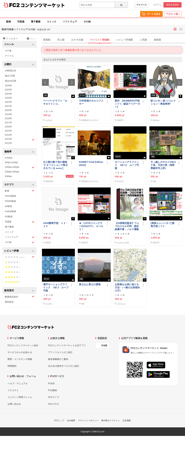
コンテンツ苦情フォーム (20, 397)
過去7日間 (10, 75)
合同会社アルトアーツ (89, 120)
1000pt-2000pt (19, 167)
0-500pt (8, 157)
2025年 (8, 89)
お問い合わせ (14, 404)
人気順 (143, 39)
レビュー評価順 (124, 39)
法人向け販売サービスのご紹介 (63, 366)
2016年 (8, 126)
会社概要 (71, 420)
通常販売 (9, 302)
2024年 (8, 93)
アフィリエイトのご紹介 (60, 352)
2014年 (8, 135)
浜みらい (156, 120)
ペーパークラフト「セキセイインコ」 (55, 102)
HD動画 (9, 216)
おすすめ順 (77, 39)
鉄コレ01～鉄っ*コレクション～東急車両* (163, 102)
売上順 (60, 39)
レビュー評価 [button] (19, 251)
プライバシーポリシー (88, 420)
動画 (8, 21)
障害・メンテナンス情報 (20, 359)
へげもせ (48, 120)
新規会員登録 (172, 5)
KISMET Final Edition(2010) (91, 163)
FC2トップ (59, 420)
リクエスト (13, 390)
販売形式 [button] (19, 290)
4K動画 (8, 206)
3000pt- (8, 176)
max (154, 181)
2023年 (8, 98)
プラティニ (121, 303)
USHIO (48, 242)
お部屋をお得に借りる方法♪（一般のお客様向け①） (127, 287)
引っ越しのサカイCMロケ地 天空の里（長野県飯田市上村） (163, 165)
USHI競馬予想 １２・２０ (55, 225)
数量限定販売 (19, 296)
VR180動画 (10, 196)
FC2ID (51, 383)
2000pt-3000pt (12, 171)
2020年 (8, 110)
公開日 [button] (19, 64)
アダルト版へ (173, 13)
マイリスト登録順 (99, 39)
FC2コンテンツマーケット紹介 (23, 345)
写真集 (20, 21)
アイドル (9, 55)
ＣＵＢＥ (120, 181)
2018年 (8, 118)
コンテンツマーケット (42, 5)
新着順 (46, 39)
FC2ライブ (53, 397)
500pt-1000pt (11, 162)
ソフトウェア (70, 21)
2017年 (8, 122)
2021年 (8, 106)
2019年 (8, 114)
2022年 (8, 102)
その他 (87, 21)
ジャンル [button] (19, 44)
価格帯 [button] (19, 151)
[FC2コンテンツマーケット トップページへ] (31, 327)
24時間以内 (10, 70)
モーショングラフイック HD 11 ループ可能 (127, 165)
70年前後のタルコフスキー (91, 102)
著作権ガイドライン (110, 420)
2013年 (19, 139)
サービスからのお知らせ (20, 352)
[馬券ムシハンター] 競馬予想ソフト (162, 225)
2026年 (8, 85)
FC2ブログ (53, 404)
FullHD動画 (10, 211)
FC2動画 (52, 390)
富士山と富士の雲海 (90, 284)
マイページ (141, 5)
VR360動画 (10, 201)
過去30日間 (10, 81)
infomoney (49, 181)
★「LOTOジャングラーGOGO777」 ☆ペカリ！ (91, 226)
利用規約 (12, 366)
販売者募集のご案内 (58, 359)
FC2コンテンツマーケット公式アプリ (67, 345)
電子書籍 (35, 21)
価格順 (157, 39)
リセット (31, 38)
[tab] (113, 39)
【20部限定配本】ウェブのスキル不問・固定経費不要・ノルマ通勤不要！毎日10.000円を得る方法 (127, 226)
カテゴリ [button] (19, 184)
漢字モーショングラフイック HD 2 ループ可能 (56, 287)
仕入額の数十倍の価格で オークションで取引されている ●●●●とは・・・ (55, 165)
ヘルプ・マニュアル (18, 383)
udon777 (120, 120)
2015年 (8, 130)
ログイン (157, 5)
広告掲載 (126, 420)
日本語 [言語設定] (104, 345)
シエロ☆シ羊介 (123, 242)
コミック (51, 21)
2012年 (8, 143)
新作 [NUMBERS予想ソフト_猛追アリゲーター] (127, 103)
